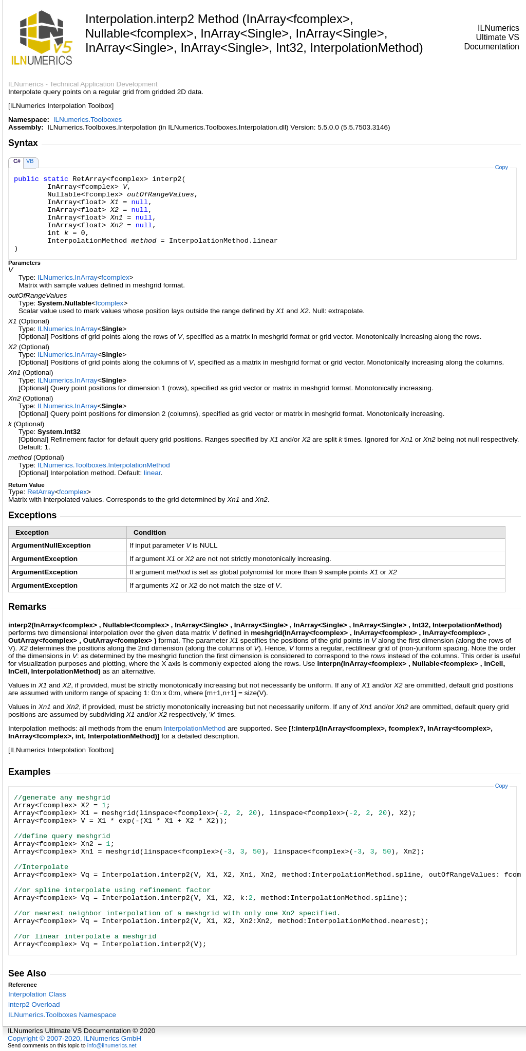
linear (152, 473)
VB (30, 161)
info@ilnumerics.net (112, 1045)
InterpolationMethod (195, 728)
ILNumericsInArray (67, 277)
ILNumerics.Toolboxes (87, 119)
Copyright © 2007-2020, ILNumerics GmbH (74, 1038)
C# (17, 161)
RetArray (41, 492)
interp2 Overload (34, 1004)
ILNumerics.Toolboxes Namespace (62, 1015)
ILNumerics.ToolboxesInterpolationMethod (103, 465)
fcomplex (115, 277)
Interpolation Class (37, 994)
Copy (501, 167)
